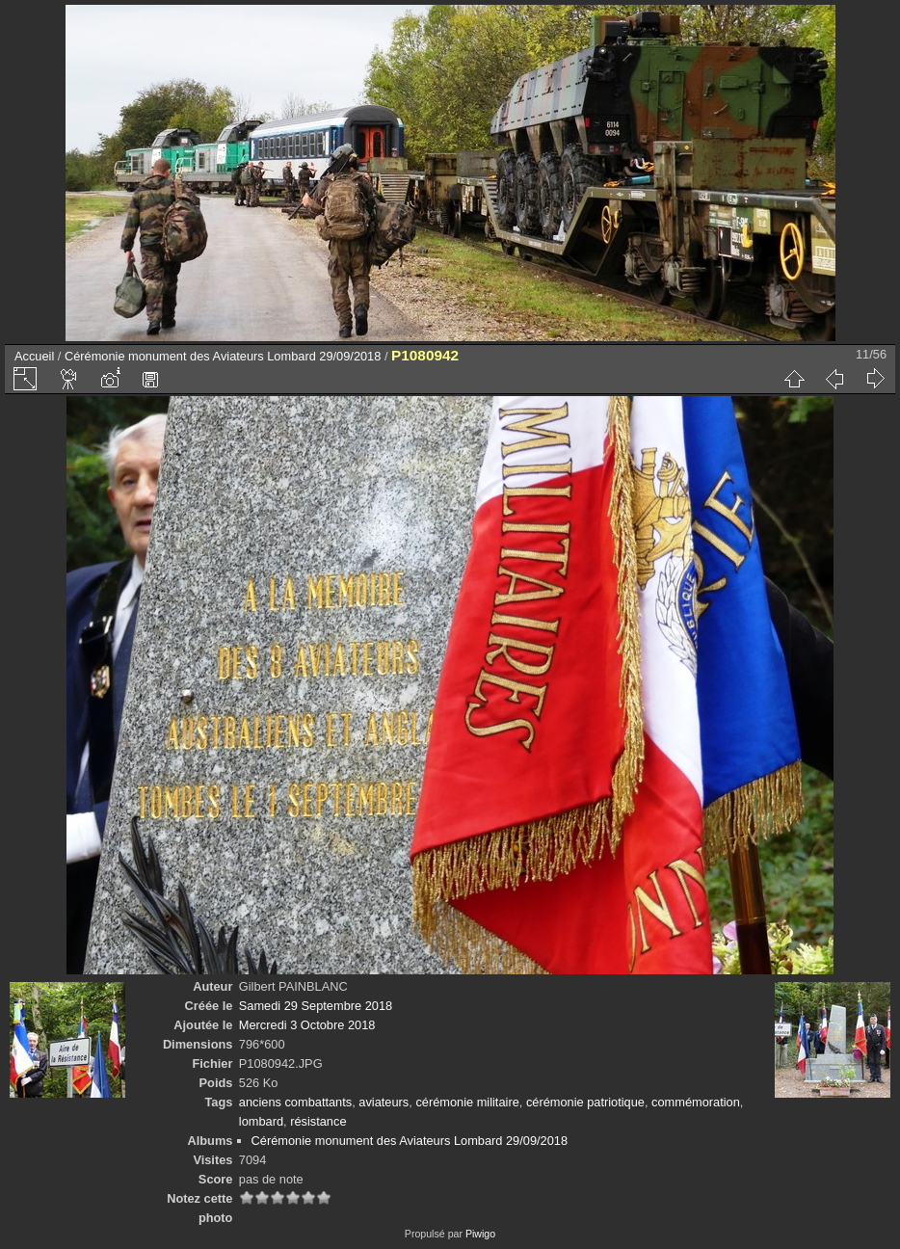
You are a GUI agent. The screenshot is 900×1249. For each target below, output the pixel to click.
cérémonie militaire (466, 1102)
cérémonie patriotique (585, 1102)
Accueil (34, 356)
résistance (318, 1121)
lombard (261, 1121)
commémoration (695, 1102)
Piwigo (480, 1233)
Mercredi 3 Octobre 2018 (307, 1025)
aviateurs (383, 1102)
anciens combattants (295, 1102)
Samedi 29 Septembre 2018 (315, 1005)
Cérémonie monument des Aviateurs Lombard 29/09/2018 (223, 356)
